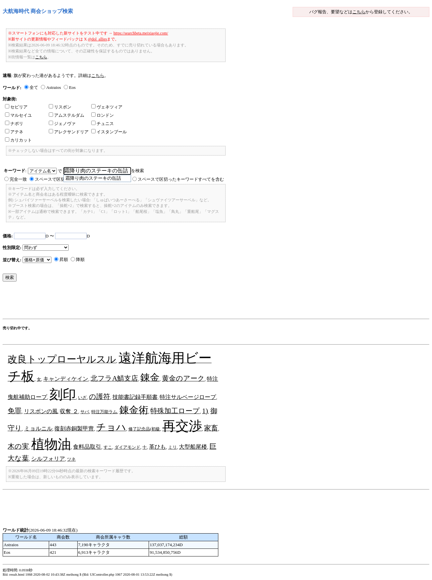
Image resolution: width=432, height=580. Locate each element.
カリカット (18, 140)
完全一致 (18, 179)
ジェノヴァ (62, 123)
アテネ (14, 131)
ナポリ (14, 123)
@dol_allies (97, 39)
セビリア (16, 106)
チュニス (102, 123)
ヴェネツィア (106, 106)
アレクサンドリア (69, 131)
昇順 (63, 259)
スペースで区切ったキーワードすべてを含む (181, 179)
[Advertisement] (123, 302)
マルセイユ (18, 115)
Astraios (53, 87)
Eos (72, 87)
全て (34, 87)
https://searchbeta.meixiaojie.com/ (140, 33)
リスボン (60, 106)
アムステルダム (66, 115)
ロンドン (102, 115)
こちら (358, 11)
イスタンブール (109, 131)
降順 (80, 259)
